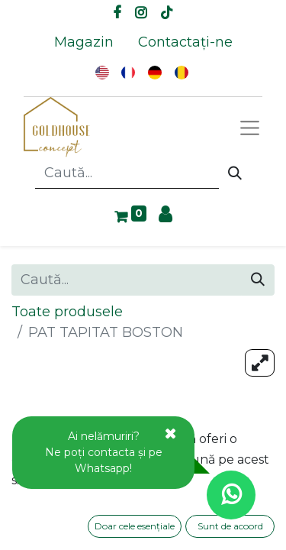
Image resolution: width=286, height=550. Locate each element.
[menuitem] (84, 42)
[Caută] (235, 173)
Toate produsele (67, 311)
